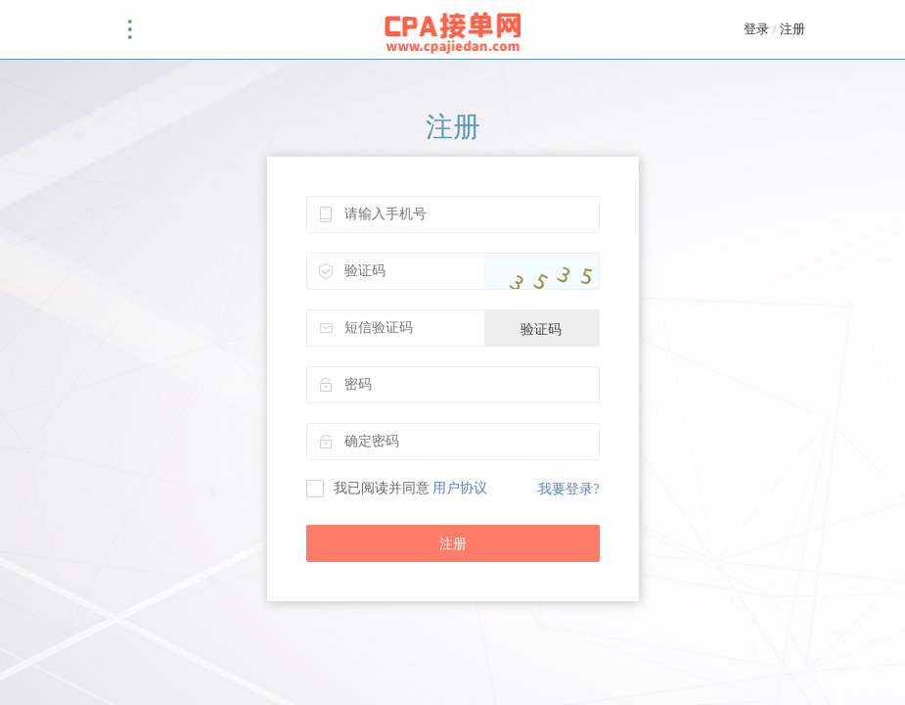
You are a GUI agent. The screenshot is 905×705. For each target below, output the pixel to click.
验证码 (541, 329)
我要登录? (568, 489)
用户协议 (459, 488)
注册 (792, 29)
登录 (756, 29)
